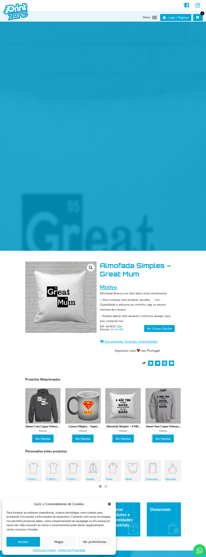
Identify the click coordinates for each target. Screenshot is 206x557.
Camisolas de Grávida (153, 479)
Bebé (129, 479)
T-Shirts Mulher (51, 479)
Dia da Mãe (117, 329)
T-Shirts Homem (31, 479)
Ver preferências (95, 542)
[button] (109, 504)
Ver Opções (43, 438)
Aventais (170, 479)
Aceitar (23, 542)
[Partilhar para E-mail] (172, 363)
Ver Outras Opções (159, 328)
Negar (59, 542)
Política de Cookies (44, 550)
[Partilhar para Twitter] (158, 363)
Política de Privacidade (71, 550)
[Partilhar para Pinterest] (165, 363)
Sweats (90, 479)
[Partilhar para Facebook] (151, 363)
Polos (109, 479)
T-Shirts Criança (71, 479)
